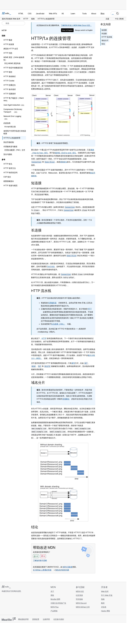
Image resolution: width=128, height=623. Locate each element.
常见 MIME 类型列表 (12, 63)
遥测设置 (35, 619)
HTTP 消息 (7, 53)
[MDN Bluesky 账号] (7, 604)
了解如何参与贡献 (40, 560)
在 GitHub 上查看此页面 (42, 570)
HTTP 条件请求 (9, 89)
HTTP (44, 338)
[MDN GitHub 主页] (3, 604)
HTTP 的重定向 (9, 85)
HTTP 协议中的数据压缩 (13, 68)
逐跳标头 (63, 162)
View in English (67, 30)
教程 (103, 603)
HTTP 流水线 (106, 37)
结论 (103, 44)
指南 (3, 36)
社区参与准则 (58, 619)
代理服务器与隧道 (10, 146)
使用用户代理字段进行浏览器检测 (14, 132)
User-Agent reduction (11, 105)
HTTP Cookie (8, 81)
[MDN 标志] (6, 587)
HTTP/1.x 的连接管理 (11, 138)
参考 (3, 159)
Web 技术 (105, 591)
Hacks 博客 (105, 611)
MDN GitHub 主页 (83, 607)
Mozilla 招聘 (55, 599)
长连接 (104, 33)
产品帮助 (54, 611)
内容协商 (6, 123)
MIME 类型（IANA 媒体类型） (13, 58)
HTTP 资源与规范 (10, 185)
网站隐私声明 (23, 619)
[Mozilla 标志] (9, 619)
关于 (52, 591)
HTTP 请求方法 (9, 168)
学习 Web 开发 (106, 595)
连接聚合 (66, 399)
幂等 (73, 363)
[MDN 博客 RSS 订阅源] (18, 604)
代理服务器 (52, 303)
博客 (52, 595)
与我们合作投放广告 (58, 603)
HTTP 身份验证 (9, 76)
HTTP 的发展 (8, 44)
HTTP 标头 (7, 164)
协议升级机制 (8, 142)
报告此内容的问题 (62, 570)
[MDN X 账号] (11, 604)
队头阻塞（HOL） (58, 324)
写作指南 (79, 599)
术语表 (103, 607)
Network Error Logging (13, 116)
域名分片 (104, 40)
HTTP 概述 (7, 40)
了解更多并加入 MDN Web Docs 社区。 (76, 25)
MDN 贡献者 (67, 567)
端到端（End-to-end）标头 (65, 153)
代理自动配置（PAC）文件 (14, 150)
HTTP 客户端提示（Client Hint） (13, 99)
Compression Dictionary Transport (12, 110)
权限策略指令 (9, 181)
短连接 (104, 30)
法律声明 (46, 619)
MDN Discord (81, 603)
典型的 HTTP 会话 (10, 49)
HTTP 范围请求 (9, 94)
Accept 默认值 (10, 127)
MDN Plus (55, 607)
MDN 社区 (80, 591)
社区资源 (79, 595)
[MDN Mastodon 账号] (14, 604)
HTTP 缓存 (7, 72)
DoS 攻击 (51, 266)
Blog (102, 13)
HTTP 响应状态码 (10, 172)
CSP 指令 (7, 177)
